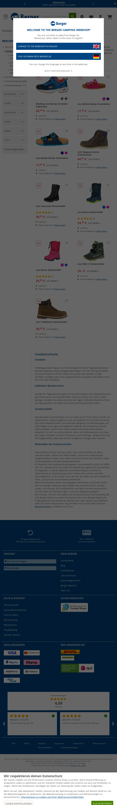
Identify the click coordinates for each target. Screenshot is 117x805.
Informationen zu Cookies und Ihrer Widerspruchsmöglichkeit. (52, 797)
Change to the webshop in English (58, 46)
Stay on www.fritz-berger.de (58, 56)
